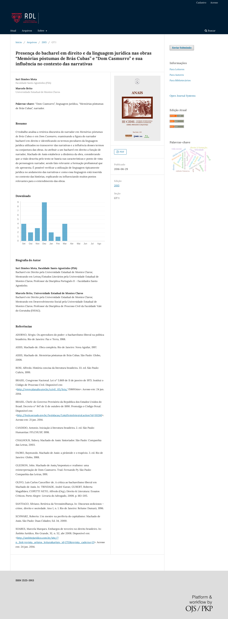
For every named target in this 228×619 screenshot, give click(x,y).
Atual (13, 30)
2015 (44, 42)
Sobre (41, 30)
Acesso (214, 2)
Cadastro (201, 2)
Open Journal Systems (182, 95)
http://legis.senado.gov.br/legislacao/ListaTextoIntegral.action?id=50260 (59, 415)
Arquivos (27, 30)
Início (19, 42)
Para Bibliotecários (180, 80)
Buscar (210, 30)
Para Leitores (177, 69)
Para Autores (177, 74)
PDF (121, 151)
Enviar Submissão (181, 47)
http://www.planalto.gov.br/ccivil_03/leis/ (42, 389)
